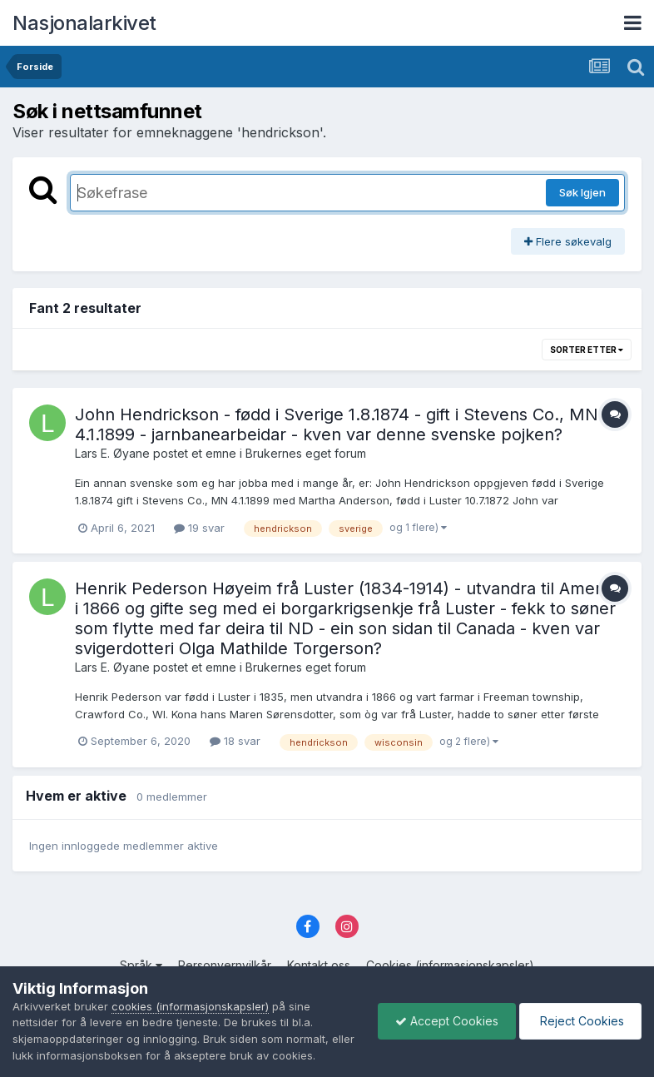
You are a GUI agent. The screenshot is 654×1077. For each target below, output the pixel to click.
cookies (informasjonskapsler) (190, 1006)
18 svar (235, 740)
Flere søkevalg (568, 241)
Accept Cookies (446, 1021)
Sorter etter (586, 350)
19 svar (199, 527)
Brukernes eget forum (305, 453)
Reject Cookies (580, 1021)
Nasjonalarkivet (84, 23)
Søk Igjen (582, 192)
